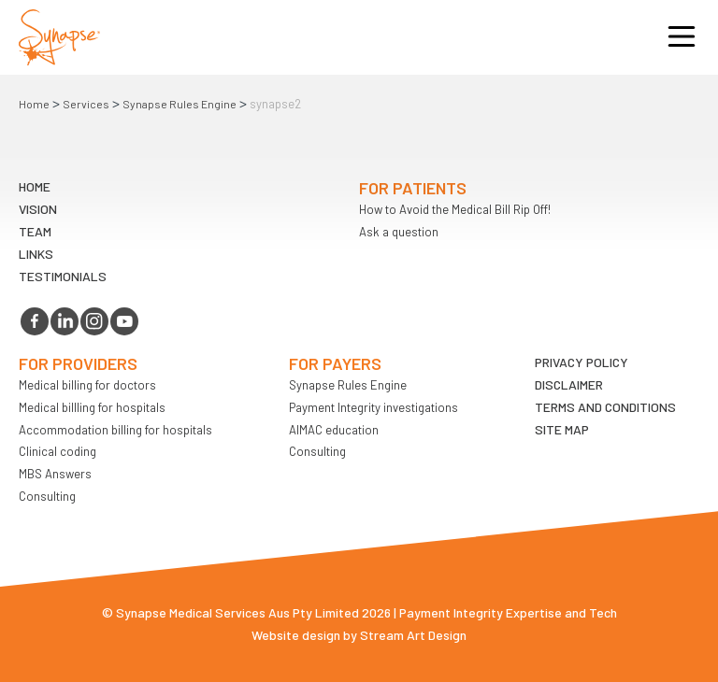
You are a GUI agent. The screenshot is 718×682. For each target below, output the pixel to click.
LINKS (36, 254)
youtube (124, 321)
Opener (681, 37)
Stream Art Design (413, 635)
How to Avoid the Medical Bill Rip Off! (455, 209)
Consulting (47, 496)
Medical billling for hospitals (92, 407)
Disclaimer (569, 384)
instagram (94, 321)
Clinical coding (57, 451)
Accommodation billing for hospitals (115, 429)
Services (86, 103)
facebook (35, 321)
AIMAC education (334, 429)
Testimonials (63, 276)
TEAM (35, 231)
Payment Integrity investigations (373, 407)
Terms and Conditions (605, 407)
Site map (562, 429)
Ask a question (398, 231)
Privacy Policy (581, 362)
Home (34, 103)
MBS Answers (55, 473)
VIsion (38, 209)
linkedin (64, 321)
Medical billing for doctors (87, 384)
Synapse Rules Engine (179, 103)
